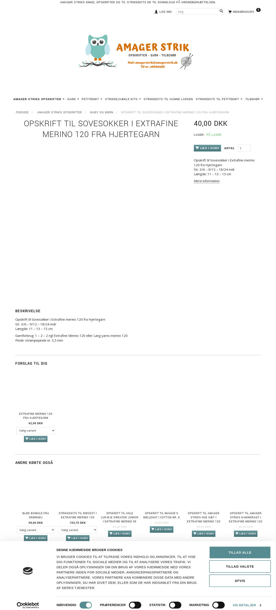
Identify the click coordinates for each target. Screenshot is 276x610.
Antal (230, 148)
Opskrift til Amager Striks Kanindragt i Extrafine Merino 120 (245, 517)
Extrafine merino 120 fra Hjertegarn (35, 416)
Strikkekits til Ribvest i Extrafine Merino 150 (78, 515)
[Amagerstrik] (138, 52)
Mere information (207, 181)
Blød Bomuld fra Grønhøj (35, 515)
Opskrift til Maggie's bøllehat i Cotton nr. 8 (161, 515)
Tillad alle (239, 548)
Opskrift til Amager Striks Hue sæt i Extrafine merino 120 (203, 517)
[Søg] (221, 11)
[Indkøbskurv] (244, 11)
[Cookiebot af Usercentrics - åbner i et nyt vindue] (28, 601)
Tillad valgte (240, 563)
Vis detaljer (244, 601)
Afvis (240, 577)
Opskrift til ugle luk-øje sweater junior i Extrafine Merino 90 (119, 517)
